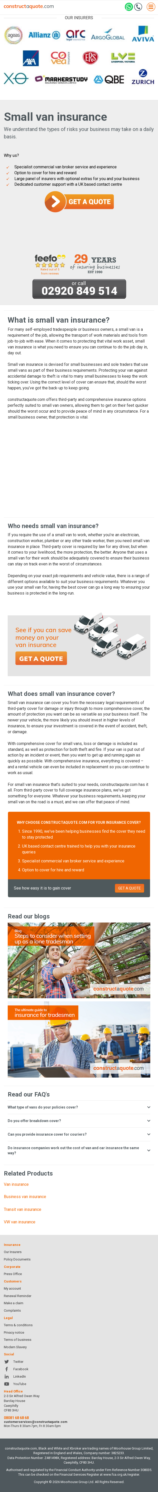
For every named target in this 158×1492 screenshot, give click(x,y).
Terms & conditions (18, 1325)
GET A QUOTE (129, 888)
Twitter (13, 1362)
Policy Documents (17, 1259)
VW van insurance (19, 1222)
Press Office (13, 1274)
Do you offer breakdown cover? (79, 1121)
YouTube (15, 1384)
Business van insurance (25, 1196)
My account (12, 1288)
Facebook (16, 1369)
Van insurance (16, 1184)
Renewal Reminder (17, 1296)
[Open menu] (151, 8)
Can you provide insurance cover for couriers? (79, 1134)
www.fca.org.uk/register (121, 1474)
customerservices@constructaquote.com (35, 1422)
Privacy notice (14, 1332)
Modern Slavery (15, 1347)
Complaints (12, 1310)
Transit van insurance (22, 1209)
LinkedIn (15, 1376)
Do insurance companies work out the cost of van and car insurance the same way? (79, 1150)
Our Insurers (13, 1252)
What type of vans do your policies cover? (79, 1107)
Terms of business (17, 1340)
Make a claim (13, 1303)
